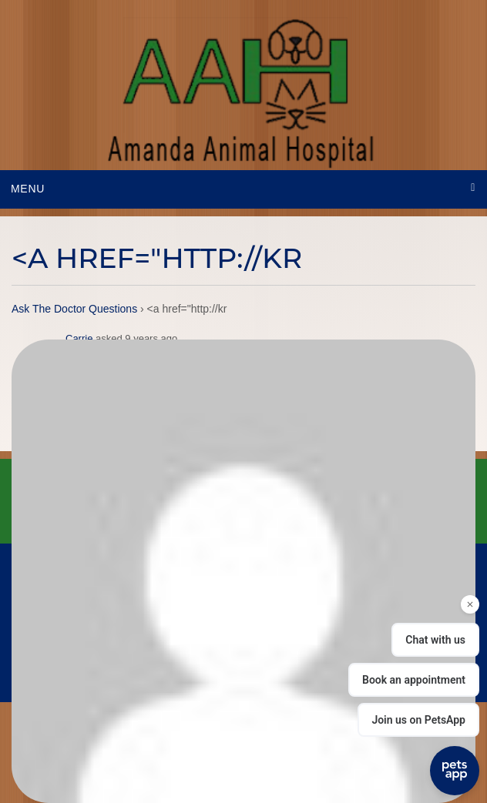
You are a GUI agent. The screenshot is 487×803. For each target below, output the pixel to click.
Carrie (78, 338)
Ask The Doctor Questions (74, 309)
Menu (28, 188)
